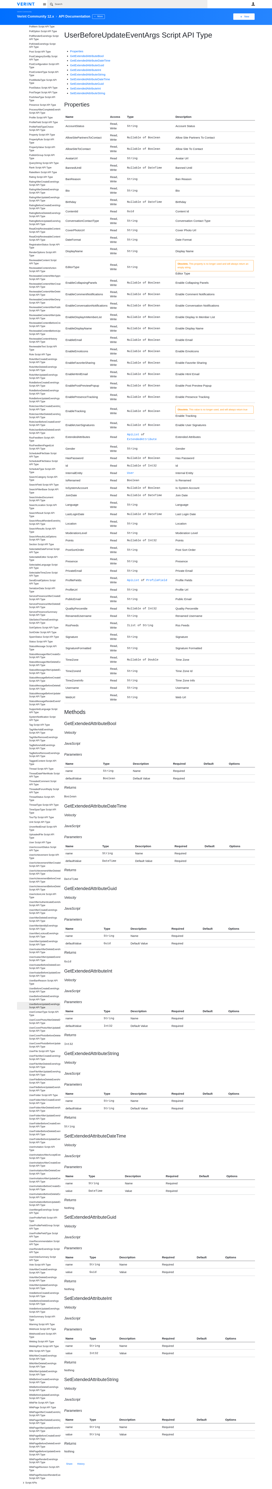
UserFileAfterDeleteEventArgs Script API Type (44, 1065)
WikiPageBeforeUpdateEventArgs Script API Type (44, 1453)
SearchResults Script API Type (42, 530)
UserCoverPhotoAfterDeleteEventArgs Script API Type (44, 1021)
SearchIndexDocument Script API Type (41, 499)
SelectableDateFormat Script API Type (44, 551)
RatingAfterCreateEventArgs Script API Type (44, 183)
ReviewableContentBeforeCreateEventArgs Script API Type (44, 325)
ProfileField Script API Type (43, 122)
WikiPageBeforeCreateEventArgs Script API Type (44, 1437)
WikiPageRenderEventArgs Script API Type (43, 1461)
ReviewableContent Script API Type (42, 262)
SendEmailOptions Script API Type (42, 582)
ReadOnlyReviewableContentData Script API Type (44, 238)
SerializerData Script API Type (42, 590)
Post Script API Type (40, 51)
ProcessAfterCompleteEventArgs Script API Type (44, 111)
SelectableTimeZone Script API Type (43, 574)
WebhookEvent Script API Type (42, 1335)
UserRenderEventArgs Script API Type (44, 1251)
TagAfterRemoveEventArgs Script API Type (43, 739)
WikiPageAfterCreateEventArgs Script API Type (44, 1414)
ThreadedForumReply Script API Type (44, 791)
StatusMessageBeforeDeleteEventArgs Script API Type (44, 687)
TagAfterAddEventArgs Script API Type (41, 731)
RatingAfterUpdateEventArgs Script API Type (44, 199)
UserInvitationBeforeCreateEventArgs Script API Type (44, 1188)
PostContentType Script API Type (43, 74)
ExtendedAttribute (142, 437)
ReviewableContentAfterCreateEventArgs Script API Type (44, 285)
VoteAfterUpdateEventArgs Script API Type (43, 1287)
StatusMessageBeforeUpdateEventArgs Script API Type (44, 695)
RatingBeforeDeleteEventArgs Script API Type (44, 215)
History (81, 1447)
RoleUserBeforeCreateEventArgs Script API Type (44, 423)
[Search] (127, 4)
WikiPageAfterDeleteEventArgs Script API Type (44, 1422)
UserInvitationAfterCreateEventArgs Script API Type (44, 1164)
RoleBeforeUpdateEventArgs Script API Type (44, 400)
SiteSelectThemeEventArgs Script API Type (43, 621)
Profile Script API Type (41, 117)
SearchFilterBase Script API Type (43, 491)
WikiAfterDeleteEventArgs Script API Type (42, 1365)
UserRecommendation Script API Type (44, 1243)
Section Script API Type (41, 544)
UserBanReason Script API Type (43, 982)
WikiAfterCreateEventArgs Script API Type (43, 1357)
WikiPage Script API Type (42, 1407)
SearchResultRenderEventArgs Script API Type (44, 522)
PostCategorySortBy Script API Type (43, 58)
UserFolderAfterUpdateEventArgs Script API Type (44, 1117)
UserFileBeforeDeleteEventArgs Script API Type (44, 1081)
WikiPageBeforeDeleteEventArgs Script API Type (44, 1445)
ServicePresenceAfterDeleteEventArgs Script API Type (44, 606)
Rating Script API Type (41, 177)
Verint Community (24, 12)
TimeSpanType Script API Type (42, 811)
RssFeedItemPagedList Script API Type (41, 447)
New (246, 16)
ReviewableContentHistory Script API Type (43, 340)
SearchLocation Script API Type (43, 507)
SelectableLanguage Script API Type (43, 566)
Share (69, 1447)
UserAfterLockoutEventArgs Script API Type (43, 935)
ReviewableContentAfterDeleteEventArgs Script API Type (44, 293)
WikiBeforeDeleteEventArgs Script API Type (43, 1389)
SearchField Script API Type (44, 484)
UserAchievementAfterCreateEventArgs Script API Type (44, 864)
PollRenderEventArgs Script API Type (44, 38)
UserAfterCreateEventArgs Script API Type (43, 912)
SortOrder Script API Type (42, 632)
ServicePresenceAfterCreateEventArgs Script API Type (44, 598)
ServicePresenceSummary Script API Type (43, 614)
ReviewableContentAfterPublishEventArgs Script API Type (44, 309)
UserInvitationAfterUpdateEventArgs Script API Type (44, 1180)
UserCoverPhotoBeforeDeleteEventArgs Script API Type (44, 1037)
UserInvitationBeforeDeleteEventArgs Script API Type (44, 1196)
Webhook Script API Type (42, 1329)
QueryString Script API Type (44, 163)
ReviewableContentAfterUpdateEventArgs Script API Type (44, 317)
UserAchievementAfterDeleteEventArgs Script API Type (44, 872)
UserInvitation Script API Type (42, 1148)
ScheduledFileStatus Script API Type (43, 463)
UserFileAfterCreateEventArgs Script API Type (44, 1057)
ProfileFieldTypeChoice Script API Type (41, 128)
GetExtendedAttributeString (87, 74)
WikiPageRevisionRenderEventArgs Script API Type (44, 1477)
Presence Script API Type (42, 105)
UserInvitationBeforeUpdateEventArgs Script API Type (44, 1204)
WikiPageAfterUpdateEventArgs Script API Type (44, 1429)
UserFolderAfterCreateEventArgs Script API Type (44, 1101)
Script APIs (29, 1483)
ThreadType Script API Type (44, 805)
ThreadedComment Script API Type (42, 783)
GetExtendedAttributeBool (87, 56)
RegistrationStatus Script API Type (44, 246)
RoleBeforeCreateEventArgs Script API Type (44, 384)
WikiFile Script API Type (41, 1402)
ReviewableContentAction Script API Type (42, 270)
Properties (76, 51)
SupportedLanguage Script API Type (43, 711)
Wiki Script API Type (39, 1351)
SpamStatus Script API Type (44, 637)
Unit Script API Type (39, 822)
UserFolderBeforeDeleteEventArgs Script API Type (44, 1133)
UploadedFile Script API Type (41, 836)
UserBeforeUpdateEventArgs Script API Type (44, 1006)
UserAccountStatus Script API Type (42, 849)
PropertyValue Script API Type (42, 149)
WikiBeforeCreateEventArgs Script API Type (44, 1381)
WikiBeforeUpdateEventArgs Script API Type (44, 1397)
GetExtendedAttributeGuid (87, 65)
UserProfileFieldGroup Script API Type (44, 1227)
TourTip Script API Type (41, 817)
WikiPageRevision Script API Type (44, 1469)
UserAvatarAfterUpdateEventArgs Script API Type (44, 959)
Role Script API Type (40, 354)
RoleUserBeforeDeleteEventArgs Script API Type (44, 431)
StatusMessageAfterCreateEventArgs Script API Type (44, 656)
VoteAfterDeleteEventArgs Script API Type (43, 1279)
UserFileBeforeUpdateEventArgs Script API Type (44, 1089)
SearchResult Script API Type (41, 515)
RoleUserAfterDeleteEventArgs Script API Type (44, 416)
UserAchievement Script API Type (44, 856)
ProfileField (156, 574)
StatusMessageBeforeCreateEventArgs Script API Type (44, 679)
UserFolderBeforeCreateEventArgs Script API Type (44, 1125)
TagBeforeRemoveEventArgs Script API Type (44, 755)
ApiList (133, 433)
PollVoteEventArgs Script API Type (42, 46)
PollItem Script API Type (42, 26)
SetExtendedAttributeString (87, 93)
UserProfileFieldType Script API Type (43, 1235)
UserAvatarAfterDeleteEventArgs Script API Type (44, 951)
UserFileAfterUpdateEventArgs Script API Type (44, 1073)
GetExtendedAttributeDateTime (90, 60)
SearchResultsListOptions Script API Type (42, 538)
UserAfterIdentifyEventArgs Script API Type (43, 927)
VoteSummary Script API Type (42, 1318)
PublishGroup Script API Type (42, 157)
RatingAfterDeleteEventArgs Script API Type (44, 191)
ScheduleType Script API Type (42, 471)
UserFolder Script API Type (43, 1095)
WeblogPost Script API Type (44, 1346)
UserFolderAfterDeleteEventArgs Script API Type (44, 1109)
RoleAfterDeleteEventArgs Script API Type (43, 368)
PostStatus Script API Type (43, 87)
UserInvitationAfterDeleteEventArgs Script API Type (44, 1172)
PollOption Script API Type (43, 31)
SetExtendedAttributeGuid (87, 83)
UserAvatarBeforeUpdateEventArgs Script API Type (44, 974)
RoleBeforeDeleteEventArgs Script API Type (44, 392)
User (253, 4)
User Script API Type (40, 842)
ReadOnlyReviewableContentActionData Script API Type (44, 230)
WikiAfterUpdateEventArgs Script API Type (43, 1373)
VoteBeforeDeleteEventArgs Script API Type (44, 1303)
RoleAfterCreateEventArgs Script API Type (43, 361)
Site (44, 4)
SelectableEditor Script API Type (43, 559)
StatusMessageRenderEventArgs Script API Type (44, 703)
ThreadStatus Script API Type (41, 799)
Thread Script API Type (41, 769)
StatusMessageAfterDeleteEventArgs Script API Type (44, 664)
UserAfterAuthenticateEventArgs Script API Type (44, 904)
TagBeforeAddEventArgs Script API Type (42, 747)
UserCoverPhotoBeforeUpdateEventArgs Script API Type (44, 1045)
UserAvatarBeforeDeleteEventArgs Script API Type (44, 967)
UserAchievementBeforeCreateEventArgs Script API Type (44, 880)
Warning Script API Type (42, 1324)
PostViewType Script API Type (42, 99)
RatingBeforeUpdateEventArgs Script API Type (44, 223)
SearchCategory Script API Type (43, 479)
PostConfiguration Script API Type (44, 66)
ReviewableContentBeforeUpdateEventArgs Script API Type (44, 332)
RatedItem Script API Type (43, 172)
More (100, 16)
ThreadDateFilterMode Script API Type (44, 775)
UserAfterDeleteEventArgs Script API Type (43, 919)
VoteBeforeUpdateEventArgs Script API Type (44, 1310)
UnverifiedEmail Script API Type (43, 828)
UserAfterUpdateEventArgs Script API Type (43, 943)
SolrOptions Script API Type (43, 627)
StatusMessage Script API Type (43, 648)
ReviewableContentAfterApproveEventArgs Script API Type (44, 278)
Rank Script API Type (40, 167)
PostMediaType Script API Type (43, 82)
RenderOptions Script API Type (42, 254)
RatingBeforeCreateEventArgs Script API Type (44, 207)
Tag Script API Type (39, 725)
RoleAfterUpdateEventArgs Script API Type (43, 376)
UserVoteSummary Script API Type (42, 1259)
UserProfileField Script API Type (43, 1219)
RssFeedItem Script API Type (41, 439)
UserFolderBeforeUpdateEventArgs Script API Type (44, 1141)
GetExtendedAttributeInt (85, 70)
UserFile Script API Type (42, 1051)
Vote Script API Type (40, 1264)
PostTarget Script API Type (43, 92)
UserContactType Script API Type (44, 1014)
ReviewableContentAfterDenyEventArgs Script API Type (44, 301)
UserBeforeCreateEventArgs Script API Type (44, 990)
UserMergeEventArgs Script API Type (44, 1211)
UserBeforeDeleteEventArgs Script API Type (44, 998)
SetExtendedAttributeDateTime (90, 79)
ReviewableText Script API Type (43, 348)
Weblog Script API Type (41, 1341)
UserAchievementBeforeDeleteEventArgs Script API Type (44, 888)
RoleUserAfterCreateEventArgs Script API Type (44, 408)
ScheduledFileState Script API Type (42, 455)
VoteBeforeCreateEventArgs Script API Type (44, 1295)
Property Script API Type (42, 134)
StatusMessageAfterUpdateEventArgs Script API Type (44, 671)
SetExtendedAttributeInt (85, 88)
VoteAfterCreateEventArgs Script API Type (43, 1271)
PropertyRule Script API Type (41, 141)
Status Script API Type (41, 641)
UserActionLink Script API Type (42, 896)
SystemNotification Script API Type (42, 718)
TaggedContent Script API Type (42, 762)
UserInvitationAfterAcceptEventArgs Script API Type (44, 1156)
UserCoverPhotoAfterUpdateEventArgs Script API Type (44, 1029)
